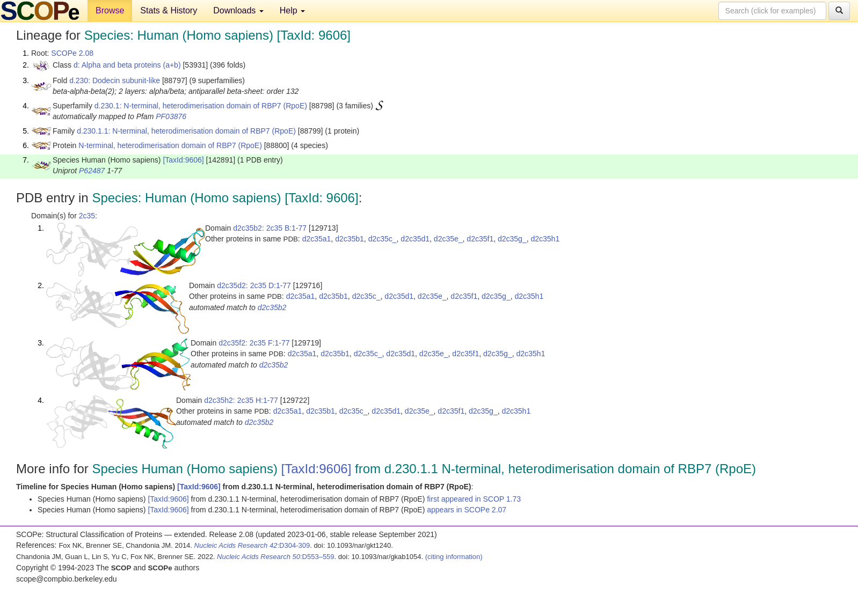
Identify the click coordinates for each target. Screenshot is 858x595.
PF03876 (171, 116)
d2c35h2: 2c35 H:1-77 (241, 400)
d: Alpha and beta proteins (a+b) (127, 65)
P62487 (92, 170)
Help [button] (292, 10)
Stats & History (168, 10)
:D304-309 (252, 545)
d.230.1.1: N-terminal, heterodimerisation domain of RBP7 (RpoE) (186, 131)
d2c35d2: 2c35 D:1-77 (254, 285)
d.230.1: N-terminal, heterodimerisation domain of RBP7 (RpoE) (200, 105)
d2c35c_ (382, 238)
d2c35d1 (415, 238)
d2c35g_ (512, 238)
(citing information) (454, 557)
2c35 (87, 215)
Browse (110, 10)
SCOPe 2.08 (72, 53)
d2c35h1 (544, 238)
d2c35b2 (272, 307)
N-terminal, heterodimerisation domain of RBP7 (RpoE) (170, 145)
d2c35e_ (448, 238)
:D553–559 (276, 557)
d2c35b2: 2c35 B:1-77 (270, 228)
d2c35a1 (316, 238)
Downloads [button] (238, 10)
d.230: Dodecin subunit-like (114, 80)
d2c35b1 (349, 238)
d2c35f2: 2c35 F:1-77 (254, 343)
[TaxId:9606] (183, 160)
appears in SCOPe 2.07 (466, 509)
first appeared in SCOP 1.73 (474, 499)
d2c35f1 (480, 238)
